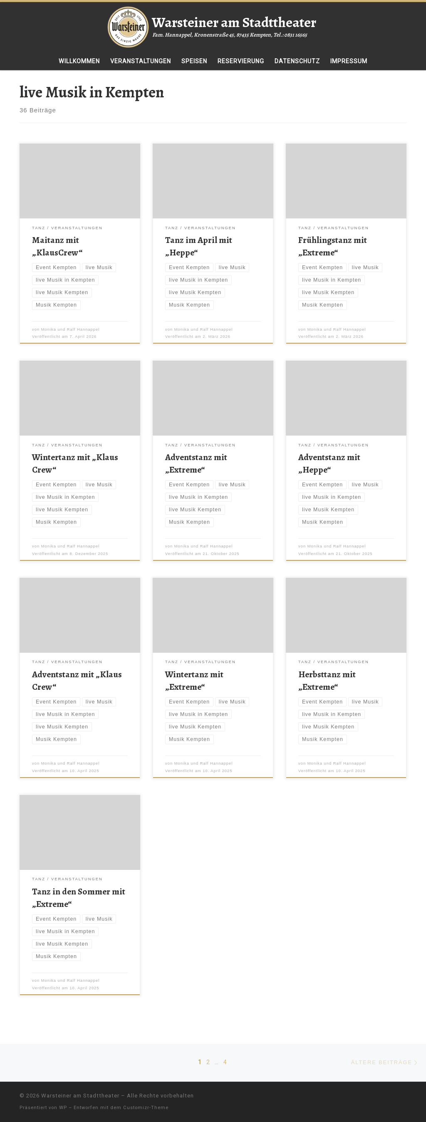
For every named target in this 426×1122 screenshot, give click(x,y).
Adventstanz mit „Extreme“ (196, 463)
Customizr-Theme (145, 1107)
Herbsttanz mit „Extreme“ (327, 680)
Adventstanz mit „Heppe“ (329, 463)
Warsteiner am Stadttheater (80, 1095)
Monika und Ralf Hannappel (70, 329)
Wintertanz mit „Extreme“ (194, 680)
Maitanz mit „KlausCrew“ (57, 246)
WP (63, 1107)
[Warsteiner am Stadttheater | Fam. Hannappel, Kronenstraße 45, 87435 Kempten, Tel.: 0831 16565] (128, 25)
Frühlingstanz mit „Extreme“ (332, 246)
